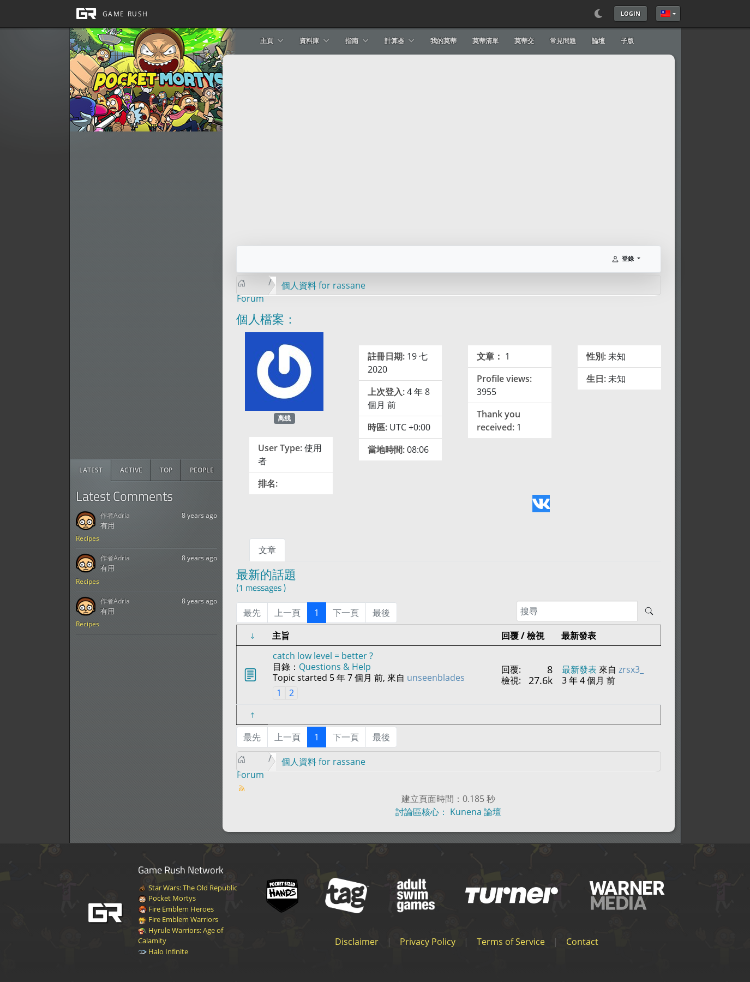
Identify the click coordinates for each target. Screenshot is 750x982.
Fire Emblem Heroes (176, 909)
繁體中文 (665, 13)
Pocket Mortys (167, 898)
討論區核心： (421, 812)
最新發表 (579, 669)
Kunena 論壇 (475, 812)
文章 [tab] (267, 550)
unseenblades (436, 678)
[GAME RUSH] (109, 13)
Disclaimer (357, 942)
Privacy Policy (427, 942)
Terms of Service (511, 942)
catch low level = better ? (323, 656)
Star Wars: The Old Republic (187, 888)
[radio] (90, 470)
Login (630, 13)
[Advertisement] (152, 295)
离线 (284, 418)
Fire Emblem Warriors (178, 919)
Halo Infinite (163, 951)
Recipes (87, 538)
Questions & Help (335, 667)
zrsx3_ (631, 669)
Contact (582, 942)
